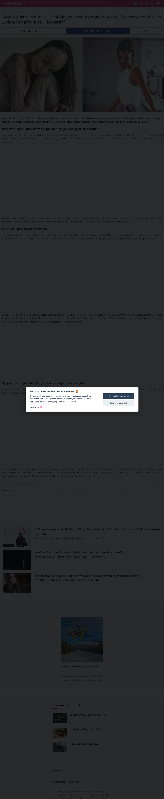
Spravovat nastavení (118, 403)
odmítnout (34, 401)
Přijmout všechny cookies (118, 396)
